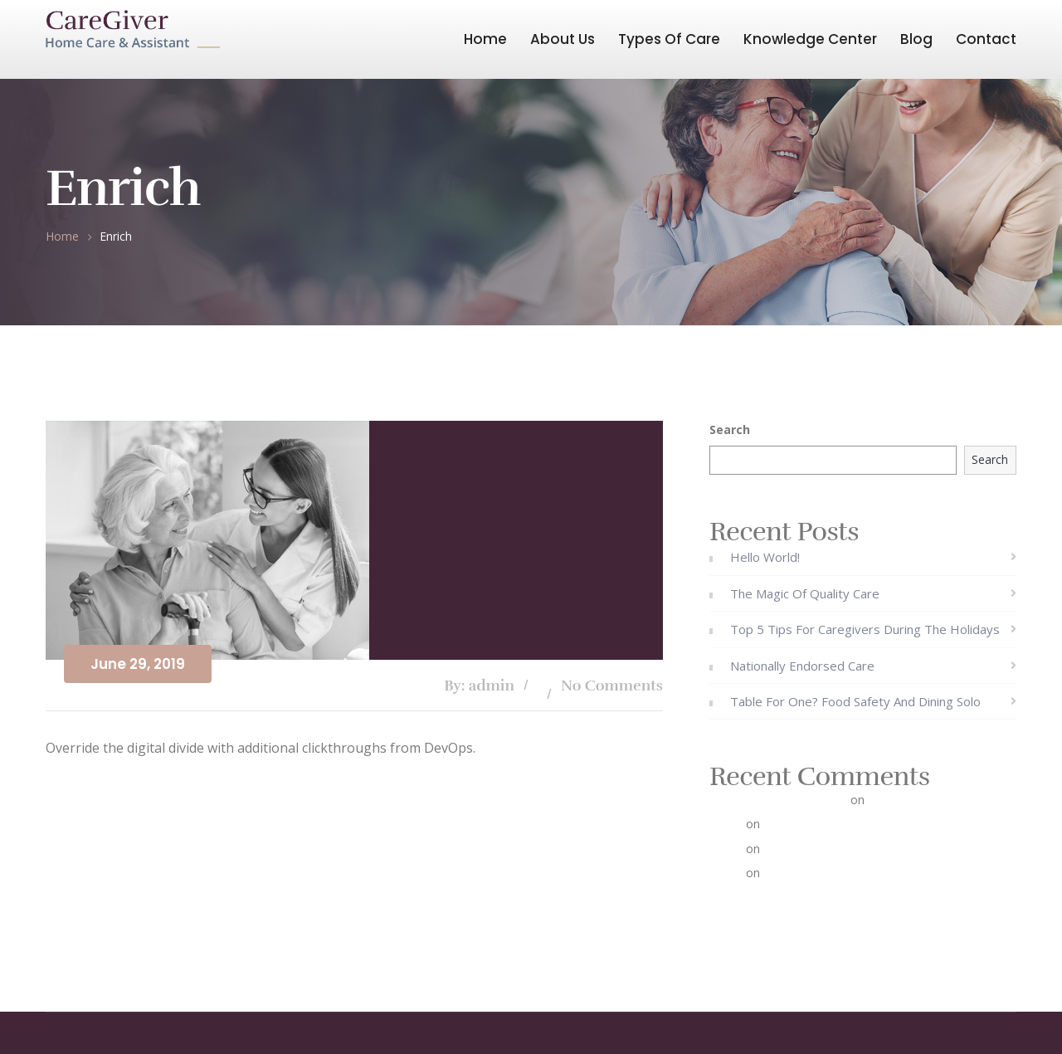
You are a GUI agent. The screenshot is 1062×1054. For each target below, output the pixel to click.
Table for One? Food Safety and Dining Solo (855, 701)
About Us (562, 39)
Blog (916, 39)
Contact (986, 39)
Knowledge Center (810, 39)
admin (726, 824)
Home (485, 39)
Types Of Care (669, 39)
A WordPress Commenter (778, 800)
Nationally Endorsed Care (802, 665)
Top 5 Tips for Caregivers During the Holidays (865, 629)
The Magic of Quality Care (804, 593)
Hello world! (765, 557)
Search (729, 429)
